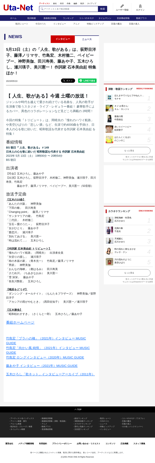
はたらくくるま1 (122, 137)
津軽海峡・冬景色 (122, 217)
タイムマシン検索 (17, 429)
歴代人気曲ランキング (83, 426)
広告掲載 (124, 443)
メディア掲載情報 (26, 443)
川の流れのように (122, 259)
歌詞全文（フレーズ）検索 (21, 426)
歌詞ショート (21, 24)
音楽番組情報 (123, 18)
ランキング (68, 18)
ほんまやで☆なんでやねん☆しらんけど (133, 95)
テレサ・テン (120, 252)
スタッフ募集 (139, 443)
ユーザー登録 (122, 10)
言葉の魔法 (116, 24)
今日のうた (40, 24)
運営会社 (9, 443)
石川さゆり (119, 221)
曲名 (55, 3)
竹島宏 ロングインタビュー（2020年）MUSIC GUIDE (45, 357)
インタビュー (59, 24)
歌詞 (82, 3)
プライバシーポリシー (62, 443)
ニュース (87, 39)
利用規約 (43, 443)
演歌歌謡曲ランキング (83, 421)
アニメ (76, 24)
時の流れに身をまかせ (125, 249)
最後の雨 (118, 116)
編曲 (75, 3)
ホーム (13, 18)
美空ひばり (119, 262)
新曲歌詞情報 (50, 18)
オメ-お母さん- (121, 106)
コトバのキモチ (86, 18)
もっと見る (129, 150)
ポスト (69, 80)
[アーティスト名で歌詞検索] (68, 9)
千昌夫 (117, 231)
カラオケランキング (82, 424)
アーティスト (44, 3)
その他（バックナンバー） (133, 426)
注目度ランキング (81, 429)
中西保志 (118, 119)
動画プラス (141, 18)
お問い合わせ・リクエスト (88, 443)
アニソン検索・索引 (18, 421)
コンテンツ (110, 443)
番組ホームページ (20, 322)
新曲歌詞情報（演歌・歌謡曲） (54, 421)
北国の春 (118, 228)
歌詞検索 (31, 18)
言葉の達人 (134, 24)
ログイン (140, 10)
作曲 (68, 3)
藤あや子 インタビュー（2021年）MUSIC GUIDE (42, 365)
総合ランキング (80, 418)
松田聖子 (118, 130)
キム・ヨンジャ (121, 109)
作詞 (62, 3)
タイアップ (91, 3)
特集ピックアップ (95, 24)
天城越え (118, 238)
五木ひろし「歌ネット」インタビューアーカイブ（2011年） (50, 374)
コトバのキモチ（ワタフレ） (134, 418)
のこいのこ (119, 140)
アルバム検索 (15, 424)
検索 (102, 9)
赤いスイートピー (122, 127)
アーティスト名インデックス (22, 418)
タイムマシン (105, 18)
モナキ (117, 98)
